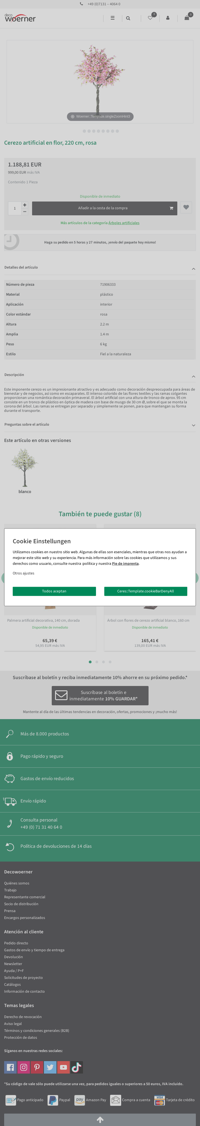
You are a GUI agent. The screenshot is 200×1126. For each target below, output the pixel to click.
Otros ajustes (23, 573)
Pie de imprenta (125, 563)
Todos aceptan (54, 591)
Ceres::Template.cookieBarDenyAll (145, 591)
